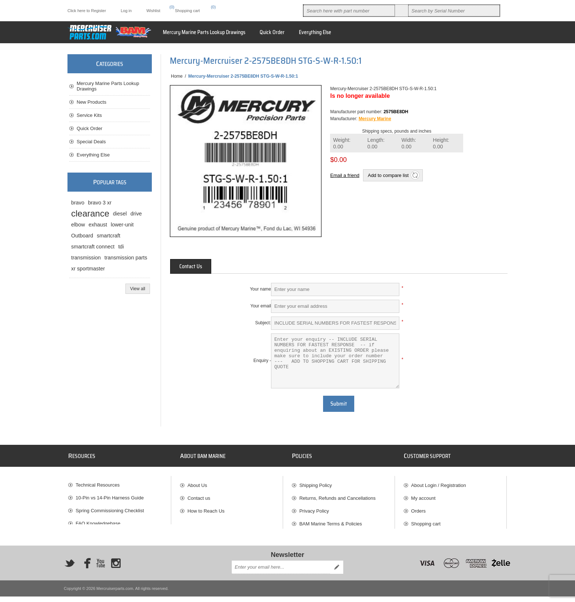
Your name (260, 289)
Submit (338, 403)
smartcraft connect (92, 247)
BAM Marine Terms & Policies (330, 521)
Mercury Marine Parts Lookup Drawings (108, 86)
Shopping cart (425, 521)
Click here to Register (86, 10)
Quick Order (89, 128)
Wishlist (419, 533)
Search (401, 10)
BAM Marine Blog (94, 533)
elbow (78, 225)
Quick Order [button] (272, 32)
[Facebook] (85, 568)
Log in (126, 10)
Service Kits (89, 115)
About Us (197, 482)
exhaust (98, 225)
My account (423, 495)
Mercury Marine (375, 118)
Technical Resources (98, 482)
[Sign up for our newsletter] (281, 572)
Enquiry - (262, 360)
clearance (90, 213)
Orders (418, 508)
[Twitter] (70, 568)
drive (136, 214)
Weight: (341, 143)
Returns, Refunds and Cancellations (337, 495)
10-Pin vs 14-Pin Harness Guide (110, 495)
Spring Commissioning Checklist (110, 508)
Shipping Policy (315, 482)
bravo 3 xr (99, 203)
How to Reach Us (205, 508)
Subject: (263, 322)
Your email (260, 306)
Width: (409, 143)
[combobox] (349, 10)
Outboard (82, 236)
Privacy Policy (314, 508)
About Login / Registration (438, 482)
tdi (121, 247)
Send (336, 572)
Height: (441, 143)
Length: (376, 143)
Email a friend (344, 175)
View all (137, 288)
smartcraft (108, 236)
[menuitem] (119, 482)
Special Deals (91, 141)
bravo (77, 203)
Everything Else (93, 155)
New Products (91, 102)
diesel (120, 214)
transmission (86, 258)
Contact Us (190, 266)
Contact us (198, 495)
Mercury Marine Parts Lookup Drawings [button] (204, 32)
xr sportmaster (88, 269)
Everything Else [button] (315, 32)
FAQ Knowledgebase (98, 521)
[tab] (190, 266)
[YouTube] (100, 568)
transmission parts (126, 258)
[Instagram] (116, 568)
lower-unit (122, 225)
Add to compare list (388, 175)
